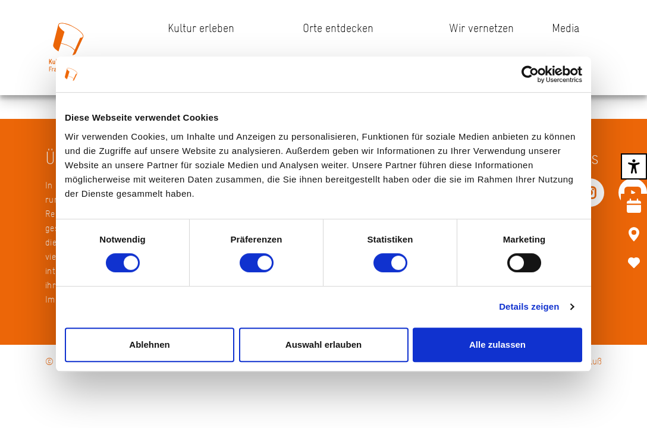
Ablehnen (149, 344)
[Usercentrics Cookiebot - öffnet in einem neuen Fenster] (530, 74)
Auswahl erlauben (323, 344)
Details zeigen (529, 306)
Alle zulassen (497, 344)
